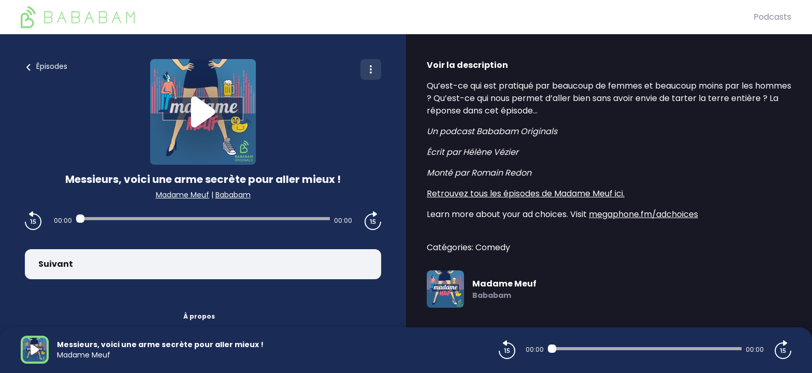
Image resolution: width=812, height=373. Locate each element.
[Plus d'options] (370, 69)
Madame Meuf (182, 195)
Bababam (233, 195)
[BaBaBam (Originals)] (387, 17)
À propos (199, 316)
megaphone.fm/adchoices (643, 214)
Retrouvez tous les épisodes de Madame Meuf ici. (526, 193)
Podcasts (772, 17)
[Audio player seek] (203, 218)
